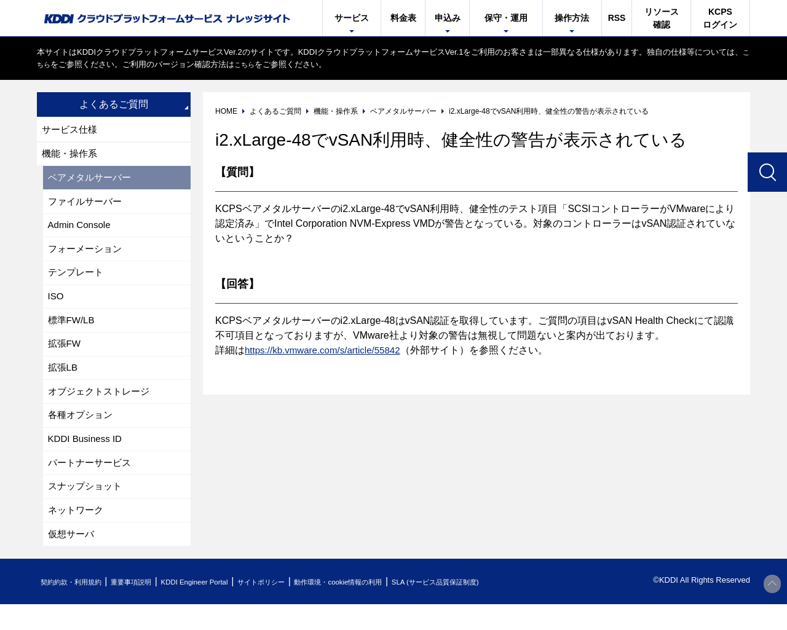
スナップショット (87, 508)
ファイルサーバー (87, 206)
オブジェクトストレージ (102, 408)
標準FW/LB (73, 332)
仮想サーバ (72, 559)
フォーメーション (87, 256)
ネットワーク (77, 534)
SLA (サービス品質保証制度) (510, 607)
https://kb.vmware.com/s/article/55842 (327, 350)
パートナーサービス (92, 483)
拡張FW (65, 357)
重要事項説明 (150, 607)
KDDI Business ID (87, 458)
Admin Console (81, 231)
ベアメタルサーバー (92, 181)
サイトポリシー (303, 607)
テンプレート (77, 282)
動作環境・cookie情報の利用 (395, 607)
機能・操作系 (71, 156)
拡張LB (64, 382)
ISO (56, 307)
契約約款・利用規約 (78, 607)
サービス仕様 (71, 130)
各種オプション (82, 433)
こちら (49, 64)
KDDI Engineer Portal (224, 607)
